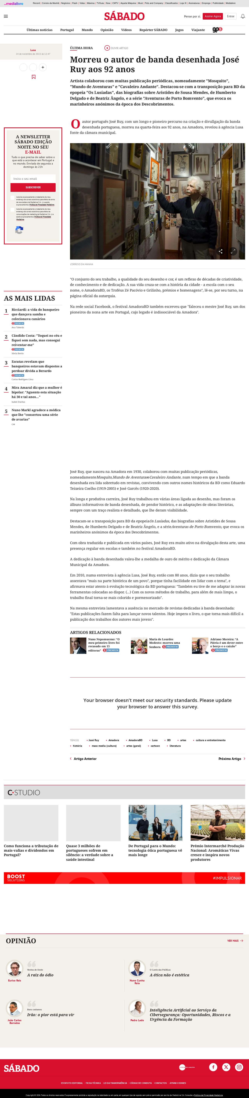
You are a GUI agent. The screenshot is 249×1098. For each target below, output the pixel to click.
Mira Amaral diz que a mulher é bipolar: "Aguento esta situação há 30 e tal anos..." (37, 392)
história (77, 746)
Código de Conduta (141, 1083)
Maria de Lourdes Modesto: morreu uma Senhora (164, 643)
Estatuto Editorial (72, 1083)
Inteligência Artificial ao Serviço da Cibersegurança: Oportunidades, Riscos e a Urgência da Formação (190, 1014)
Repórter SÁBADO (153, 30)
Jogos (179, 30)
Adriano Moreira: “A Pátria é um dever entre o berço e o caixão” (226, 642)
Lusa (33, 50)
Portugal (67, 30)
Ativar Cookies (178, 1083)
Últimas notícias (40, 30)
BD (169, 740)
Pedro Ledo (137, 1020)
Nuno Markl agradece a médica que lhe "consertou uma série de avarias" (36, 414)
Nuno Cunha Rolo (137, 982)
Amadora (113, 740)
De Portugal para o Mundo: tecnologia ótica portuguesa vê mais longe (155, 850)
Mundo (87, 30)
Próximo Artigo (230, 758)
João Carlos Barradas (14, 1021)
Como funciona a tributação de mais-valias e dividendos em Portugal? (31, 850)
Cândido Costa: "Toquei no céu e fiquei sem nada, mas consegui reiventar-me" (37, 340)
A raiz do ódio (40, 975)
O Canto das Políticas (160, 969)
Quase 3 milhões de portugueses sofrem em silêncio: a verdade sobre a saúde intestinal (89, 853)
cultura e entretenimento (210, 740)
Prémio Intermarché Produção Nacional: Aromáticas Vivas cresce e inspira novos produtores (217, 853)
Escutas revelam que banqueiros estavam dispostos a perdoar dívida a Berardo (37, 366)
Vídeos (126, 30)
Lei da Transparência (115, 1083)
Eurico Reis (14, 980)
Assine (213, 16)
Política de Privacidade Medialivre (42, 205)
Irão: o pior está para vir (50, 1014)
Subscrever (33, 187)
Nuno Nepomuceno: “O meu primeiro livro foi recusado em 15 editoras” (104, 644)
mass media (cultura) (104, 746)
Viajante (198, 30)
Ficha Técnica (93, 1083)
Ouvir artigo (116, 48)
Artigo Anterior (85, 758)
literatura (175, 746)
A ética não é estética (169, 975)
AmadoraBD (135, 740)
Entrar (230, 16)
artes (183, 740)
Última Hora (81, 48)
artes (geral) (133, 746)
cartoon (155, 746)
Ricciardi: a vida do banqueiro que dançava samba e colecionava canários (35, 314)
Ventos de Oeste (35, 969)
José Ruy (94, 740)
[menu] (6, 16)
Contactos (160, 1083)
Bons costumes (34, 1009)
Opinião (107, 30)
